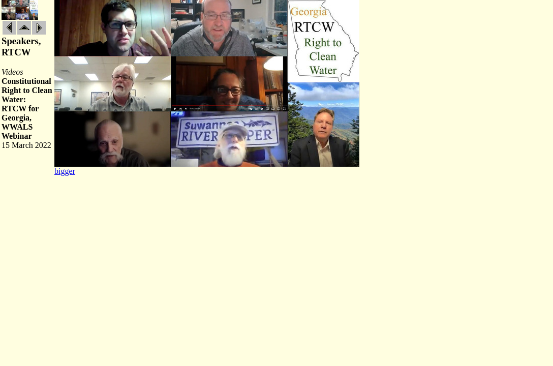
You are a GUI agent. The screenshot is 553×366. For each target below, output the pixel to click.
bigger (64, 171)
